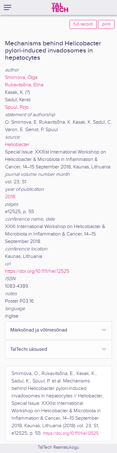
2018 (10, 197)
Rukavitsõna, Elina (24, 85)
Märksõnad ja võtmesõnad (38, 330)
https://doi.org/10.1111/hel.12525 (37, 271)
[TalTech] (60, 7)
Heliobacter (17, 145)
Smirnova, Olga (21, 77)
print (106, 24)
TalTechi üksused (28, 349)
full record (83, 24)
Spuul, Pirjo (17, 107)
